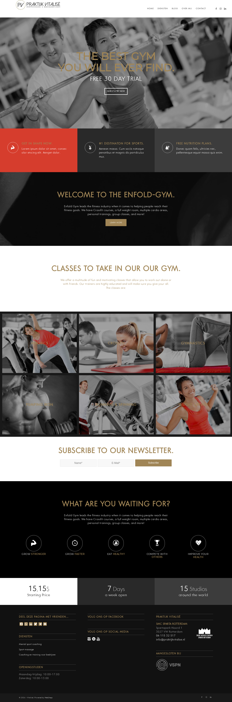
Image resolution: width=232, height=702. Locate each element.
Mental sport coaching (30, 644)
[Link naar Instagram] (221, 8)
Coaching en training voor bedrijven (37, 655)
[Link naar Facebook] (216, 8)
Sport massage (26, 650)
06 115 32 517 (166, 636)
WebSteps (49, 697)
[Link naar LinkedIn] (225, 8)
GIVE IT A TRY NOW (116, 91)
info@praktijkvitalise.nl (170, 640)
